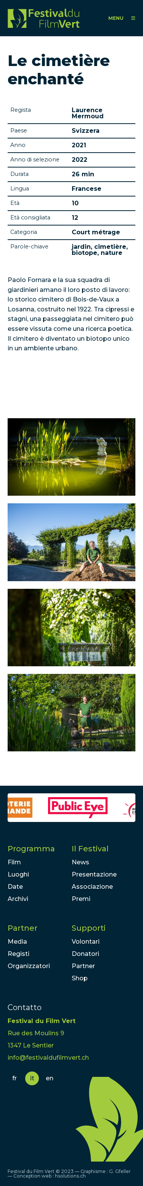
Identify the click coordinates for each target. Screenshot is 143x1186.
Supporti (89, 928)
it (32, 1078)
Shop (80, 978)
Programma (31, 848)
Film (14, 862)
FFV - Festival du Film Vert (43, 18)
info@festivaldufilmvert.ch (48, 1057)
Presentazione (94, 874)
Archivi (18, 898)
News (80, 862)
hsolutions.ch (70, 1176)
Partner (22, 928)
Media (17, 941)
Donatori (85, 953)
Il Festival (90, 848)
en (49, 1078)
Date (15, 886)
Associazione (92, 886)
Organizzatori (29, 966)
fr (14, 1078)
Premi (81, 898)
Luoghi (18, 874)
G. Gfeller (120, 1171)
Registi (18, 953)
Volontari (86, 941)
